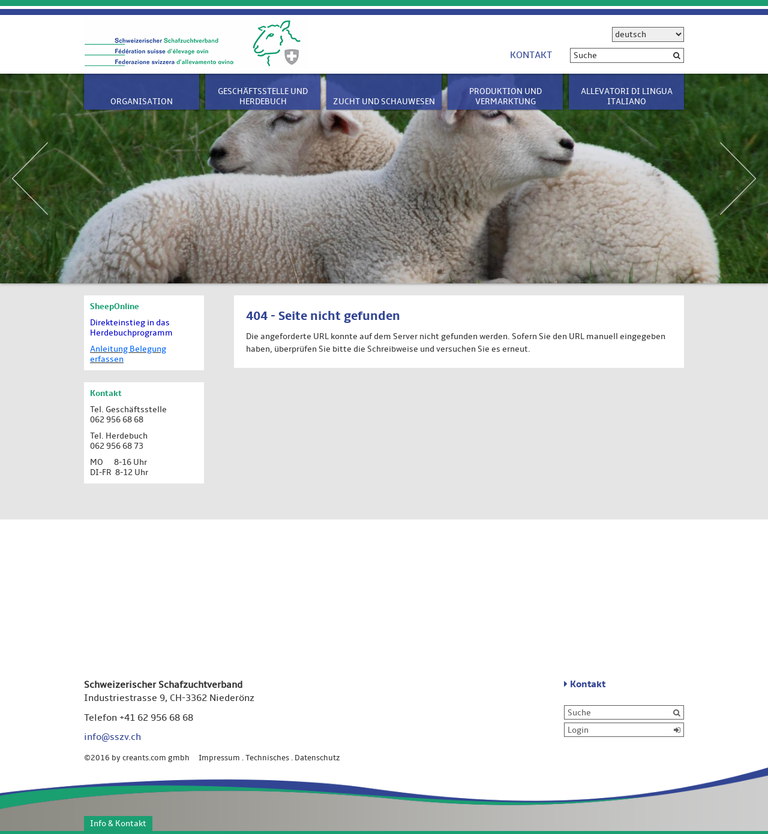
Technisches (267, 758)
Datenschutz (317, 758)
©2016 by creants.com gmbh (140, 758)
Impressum (219, 758)
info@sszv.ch (112, 737)
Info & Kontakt (118, 823)
